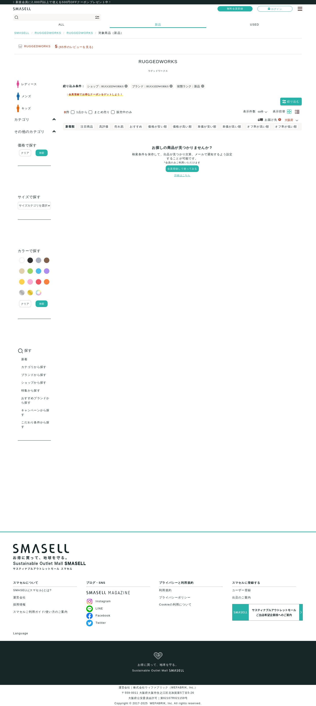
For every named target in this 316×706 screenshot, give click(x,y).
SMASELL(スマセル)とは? (32, 590)
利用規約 (165, 590)
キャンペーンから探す (35, 412)
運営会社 (19, 597)
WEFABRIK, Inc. (161, 703)
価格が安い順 (157, 126)
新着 (24, 359)
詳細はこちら (182, 175)
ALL (62, 24)
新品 (158, 24)
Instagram (98, 601)
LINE (94, 608)
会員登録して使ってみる (182, 168)
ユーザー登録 (241, 590)
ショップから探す (33, 382)
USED (254, 24)
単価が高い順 (232, 126)
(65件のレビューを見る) (76, 47)
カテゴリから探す (33, 367)
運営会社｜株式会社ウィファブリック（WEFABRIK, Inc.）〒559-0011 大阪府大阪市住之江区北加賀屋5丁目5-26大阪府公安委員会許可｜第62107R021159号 (158, 693)
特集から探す (30, 390)
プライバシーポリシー (174, 597)
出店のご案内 (241, 597)
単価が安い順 (207, 126)
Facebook (98, 615)
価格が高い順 (182, 126)
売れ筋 (119, 126)
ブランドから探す (33, 375)
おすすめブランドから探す (35, 400)
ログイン (275, 8)
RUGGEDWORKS (37, 46)
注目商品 (87, 126)
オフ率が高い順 (258, 126)
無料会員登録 (235, 8)
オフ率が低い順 (286, 126)
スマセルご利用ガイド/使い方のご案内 (40, 611)
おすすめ (136, 126)
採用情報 (19, 604)
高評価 (104, 126)
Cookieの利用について (175, 604)
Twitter (96, 622)
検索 (41, 153)
